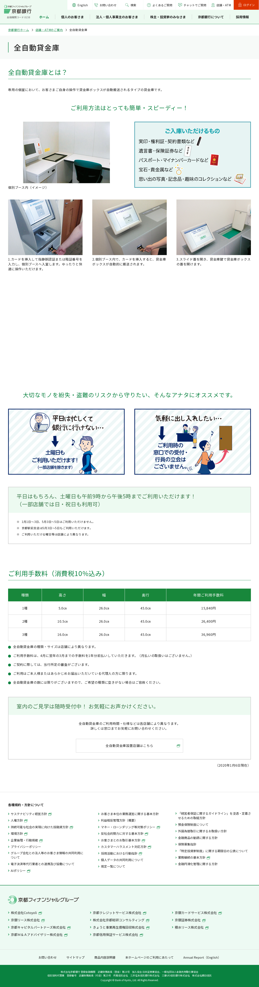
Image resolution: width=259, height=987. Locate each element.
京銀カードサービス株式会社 (198, 912)
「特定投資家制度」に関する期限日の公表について (213, 851)
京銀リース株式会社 (28, 919)
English (82, 5)
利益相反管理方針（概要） (119, 820)
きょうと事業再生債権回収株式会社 (121, 927)
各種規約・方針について (26, 804)
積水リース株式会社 (192, 927)
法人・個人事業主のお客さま (117, 16)
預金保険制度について (193, 824)
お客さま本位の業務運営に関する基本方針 (130, 814)
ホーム (44, 16)
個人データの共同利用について (122, 860)
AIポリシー (20, 870)
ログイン (249, 5)
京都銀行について (211, 16)
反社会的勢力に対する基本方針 (124, 833)
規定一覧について (113, 866)
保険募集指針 (187, 844)
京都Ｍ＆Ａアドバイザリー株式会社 (39, 934)
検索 (133, 5)
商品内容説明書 (105, 957)
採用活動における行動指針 (121, 853)
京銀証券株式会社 (190, 919)
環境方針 (19, 833)
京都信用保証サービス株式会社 (118, 934)
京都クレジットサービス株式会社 (119, 912)
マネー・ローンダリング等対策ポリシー (130, 827)
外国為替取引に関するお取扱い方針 (202, 831)
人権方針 (19, 820)
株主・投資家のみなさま (168, 16)
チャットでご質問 (195, 5)
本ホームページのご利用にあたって (149, 957)
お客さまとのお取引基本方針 (123, 840)
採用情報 (242, 16)
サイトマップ (75, 957)
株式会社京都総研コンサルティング (121, 919)
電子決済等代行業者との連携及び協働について (42, 864)
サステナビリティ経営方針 (31, 814)
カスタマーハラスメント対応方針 (126, 846)
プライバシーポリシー (26, 846)
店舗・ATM (224, 5)
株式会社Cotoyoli (26, 912)
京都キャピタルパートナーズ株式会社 (41, 927)
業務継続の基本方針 (194, 857)
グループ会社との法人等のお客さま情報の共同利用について (47, 855)
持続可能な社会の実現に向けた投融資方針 (42, 827)
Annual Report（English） (202, 957)
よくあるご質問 (159, 5)
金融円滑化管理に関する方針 (198, 864)
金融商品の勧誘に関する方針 (198, 838)
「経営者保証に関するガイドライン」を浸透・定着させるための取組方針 (214, 815)
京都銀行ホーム (18, 30)
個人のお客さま (72, 16)
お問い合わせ (108, 5)
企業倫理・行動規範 (27, 840)
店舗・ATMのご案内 (49, 30)
